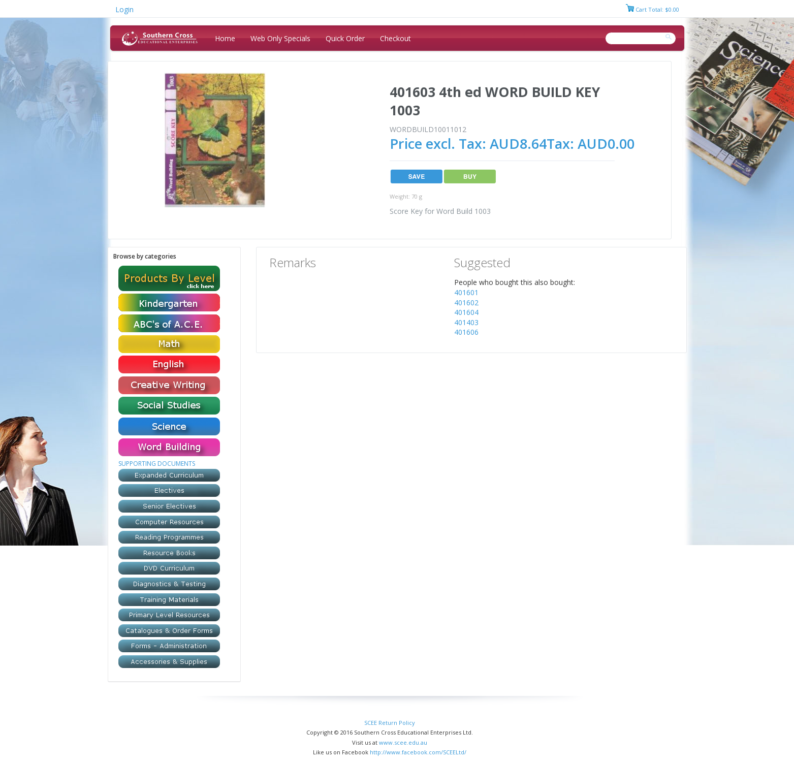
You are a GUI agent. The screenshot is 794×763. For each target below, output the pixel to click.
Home (225, 38)
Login (124, 9)
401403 (466, 322)
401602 (466, 302)
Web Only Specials (280, 38)
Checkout (395, 38)
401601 (466, 292)
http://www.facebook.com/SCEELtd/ (418, 752)
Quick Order (345, 38)
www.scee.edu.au (403, 742)
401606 (466, 332)
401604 (466, 312)
